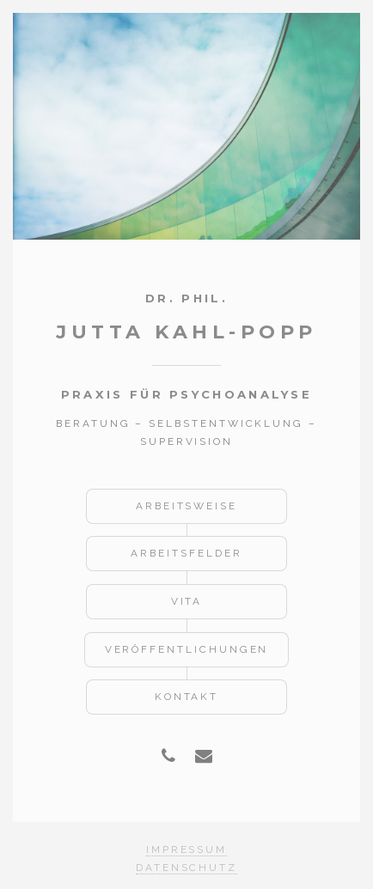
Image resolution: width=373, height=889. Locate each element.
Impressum (186, 849)
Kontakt (187, 697)
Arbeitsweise (186, 506)
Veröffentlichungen (187, 649)
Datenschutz (186, 868)
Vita (187, 601)
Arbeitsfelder (186, 553)
